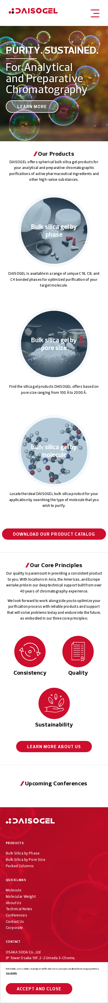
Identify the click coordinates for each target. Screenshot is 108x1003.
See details (11, 973)
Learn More (32, 106)
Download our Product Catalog (54, 534)
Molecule (13, 890)
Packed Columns (20, 865)
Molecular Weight (21, 896)
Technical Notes (19, 908)
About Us (54, 746)
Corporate (14, 927)
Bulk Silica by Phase (23, 853)
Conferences (16, 915)
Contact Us (15, 921)
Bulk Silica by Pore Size (25, 859)
